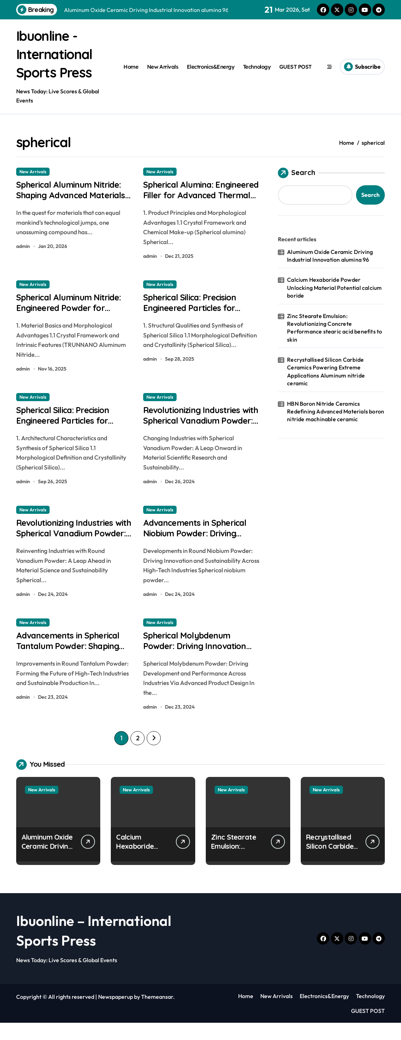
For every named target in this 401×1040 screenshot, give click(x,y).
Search (296, 173)
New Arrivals (162, 66)
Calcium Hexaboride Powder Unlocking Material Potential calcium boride (334, 287)
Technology (256, 66)
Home (130, 66)
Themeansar (157, 1013)
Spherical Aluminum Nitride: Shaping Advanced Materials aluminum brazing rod (74, 203)
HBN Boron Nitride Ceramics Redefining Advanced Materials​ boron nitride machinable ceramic (335, 411)
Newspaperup (115, 1013)
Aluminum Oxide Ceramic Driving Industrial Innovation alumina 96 (330, 255)
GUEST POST (295, 66)
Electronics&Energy (211, 66)
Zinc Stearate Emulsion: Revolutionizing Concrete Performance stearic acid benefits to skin (334, 327)
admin (23, 249)
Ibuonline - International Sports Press (58, 54)
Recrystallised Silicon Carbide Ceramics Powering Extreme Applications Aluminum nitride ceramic (326, 371)
